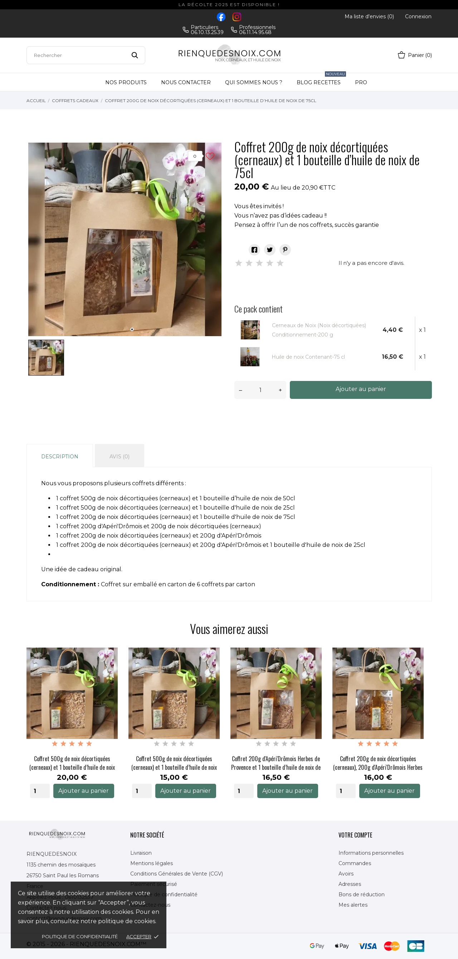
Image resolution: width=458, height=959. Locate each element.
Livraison (141, 853)
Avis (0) (119, 456)
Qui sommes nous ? (253, 82)
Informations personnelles (371, 853)
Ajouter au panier (361, 389)
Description (59, 456)
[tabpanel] (124, 239)
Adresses (349, 884)
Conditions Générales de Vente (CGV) (176, 873)
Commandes (354, 863)
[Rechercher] (86, 55)
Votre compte (355, 835)
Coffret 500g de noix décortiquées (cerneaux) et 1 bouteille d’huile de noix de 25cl (174, 763)
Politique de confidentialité (80, 936)
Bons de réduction (361, 894)
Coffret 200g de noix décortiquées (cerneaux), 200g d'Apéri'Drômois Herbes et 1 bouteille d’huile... (378, 763)
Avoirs (346, 873)
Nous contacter (186, 82)
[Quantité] (260, 390)
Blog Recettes (321, 79)
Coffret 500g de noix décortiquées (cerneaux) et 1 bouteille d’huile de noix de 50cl (72, 763)
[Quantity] (40, 791)
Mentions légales (151, 863)
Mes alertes (352, 905)
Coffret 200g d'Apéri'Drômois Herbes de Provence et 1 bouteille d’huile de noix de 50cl (276, 763)
